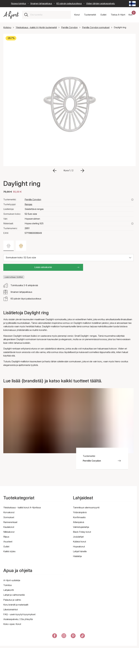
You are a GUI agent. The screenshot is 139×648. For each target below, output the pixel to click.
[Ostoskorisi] (132, 14)
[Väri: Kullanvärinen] (21, 245)
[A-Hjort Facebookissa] (54, 636)
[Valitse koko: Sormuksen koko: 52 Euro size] (68, 257)
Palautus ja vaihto (12, 599)
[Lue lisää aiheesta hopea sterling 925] (132, 223)
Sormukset (8, 517)
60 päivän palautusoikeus (69, 3)
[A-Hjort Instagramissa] (63, 636)
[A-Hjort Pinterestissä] (73, 636)
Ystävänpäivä (80, 512)
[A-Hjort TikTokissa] (82, 636)
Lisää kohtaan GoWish (13, 277)
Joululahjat (78, 536)
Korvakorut (8, 512)
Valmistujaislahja (81, 527)
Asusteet (7, 541)
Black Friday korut (82, 531)
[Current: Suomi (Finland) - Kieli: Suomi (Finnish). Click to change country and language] (132, 3)
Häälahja (77, 556)
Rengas (28, 204)
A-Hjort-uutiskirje (11, 580)
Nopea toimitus (18, 3)
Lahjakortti (8, 590)
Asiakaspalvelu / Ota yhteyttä (18, 619)
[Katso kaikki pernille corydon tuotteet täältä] (132, 199)
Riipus (6, 536)
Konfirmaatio (79, 517)
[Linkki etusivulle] (11, 15)
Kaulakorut (8, 527)
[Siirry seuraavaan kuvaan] (82, 170)
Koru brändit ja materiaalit (15, 604)
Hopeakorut (79, 546)
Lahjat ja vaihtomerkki (14, 594)
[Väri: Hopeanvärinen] (8, 245)
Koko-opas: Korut (12, 624)
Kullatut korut (79, 541)
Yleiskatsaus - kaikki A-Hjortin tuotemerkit (36, 27)
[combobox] (49, 15)
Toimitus (7, 585)
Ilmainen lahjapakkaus (41, 3)
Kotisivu (7, 27)
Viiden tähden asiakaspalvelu (100, 3)
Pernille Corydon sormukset (96, 27)
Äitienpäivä (78, 522)
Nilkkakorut (8, 531)
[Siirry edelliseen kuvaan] (54, 170)
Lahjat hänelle (80, 551)
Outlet (6, 546)
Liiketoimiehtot (10, 609)
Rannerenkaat (10, 522)
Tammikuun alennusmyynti (86, 507)
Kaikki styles (9, 551)
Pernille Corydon (69, 27)
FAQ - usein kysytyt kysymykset (19, 614)
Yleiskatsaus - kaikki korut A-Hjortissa (22, 507)
